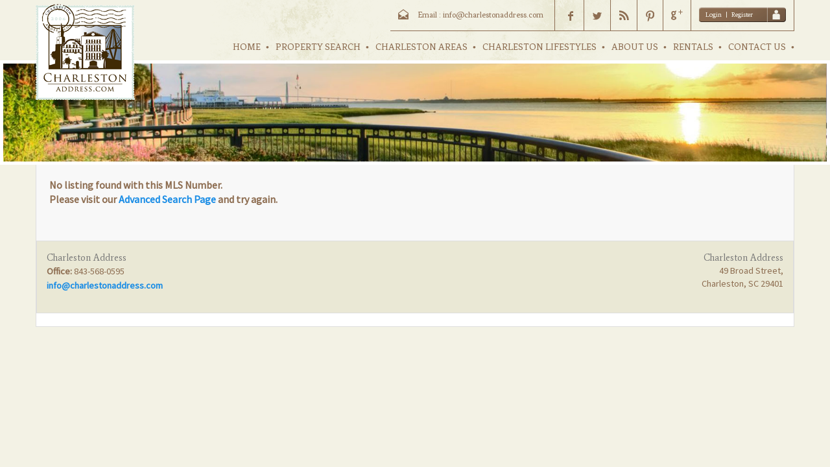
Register (742, 14)
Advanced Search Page (167, 199)
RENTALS (693, 47)
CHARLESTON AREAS (421, 47)
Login (714, 14)
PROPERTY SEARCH (318, 47)
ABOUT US (634, 47)
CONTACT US (757, 47)
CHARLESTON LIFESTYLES (539, 47)
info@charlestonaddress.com (105, 285)
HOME (247, 47)
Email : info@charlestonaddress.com (480, 14)
